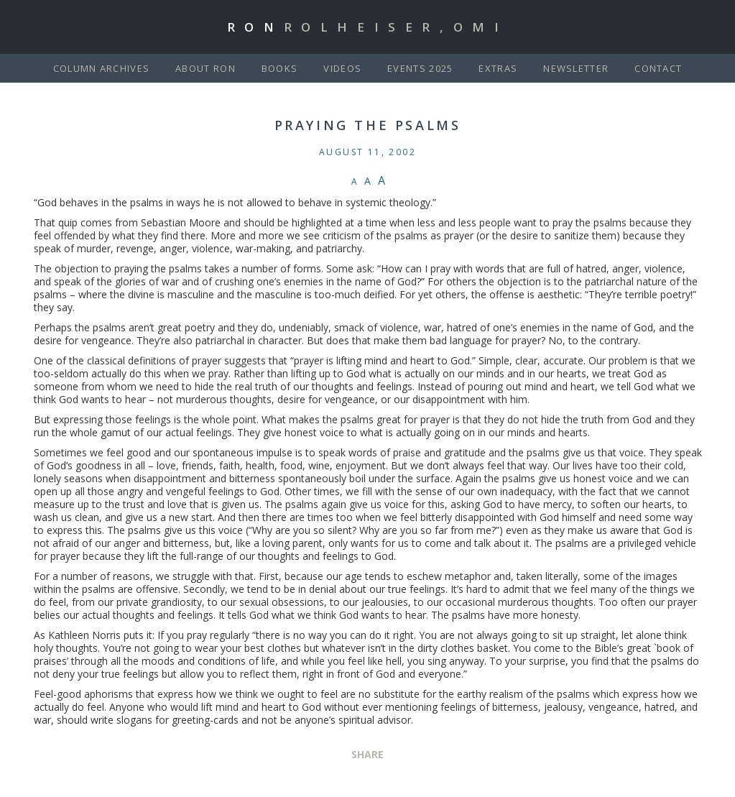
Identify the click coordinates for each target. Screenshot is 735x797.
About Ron (205, 68)
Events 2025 (420, 68)
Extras (498, 68)
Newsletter (576, 68)
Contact (658, 68)
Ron (368, 27)
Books (280, 68)
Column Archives (101, 68)
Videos (342, 68)
